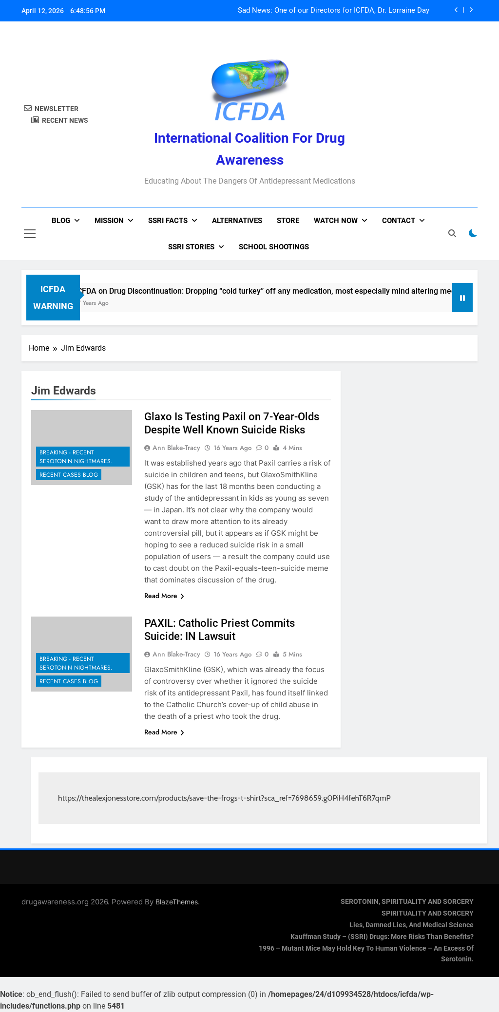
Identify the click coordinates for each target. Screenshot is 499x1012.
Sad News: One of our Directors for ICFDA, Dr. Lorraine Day (333, 11)
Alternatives (237, 220)
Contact (398, 220)
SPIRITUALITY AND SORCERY (428, 913)
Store (288, 220)
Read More (164, 595)
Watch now (336, 220)
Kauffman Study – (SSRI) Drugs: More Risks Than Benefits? (382, 937)
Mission (109, 220)
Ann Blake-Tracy (176, 447)
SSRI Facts (168, 220)
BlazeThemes (176, 902)
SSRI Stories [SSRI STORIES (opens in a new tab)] (191, 247)
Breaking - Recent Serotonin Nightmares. (76, 457)
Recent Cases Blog (68, 474)
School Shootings (274, 247)
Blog (61, 220)
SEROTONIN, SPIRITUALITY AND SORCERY (407, 902)
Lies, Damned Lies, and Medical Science (411, 925)
